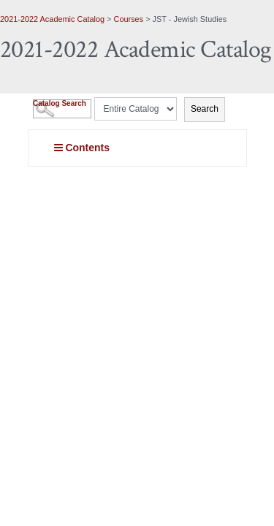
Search (204, 109)
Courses (129, 19)
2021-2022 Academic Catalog (52, 19)
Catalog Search (59, 103)
